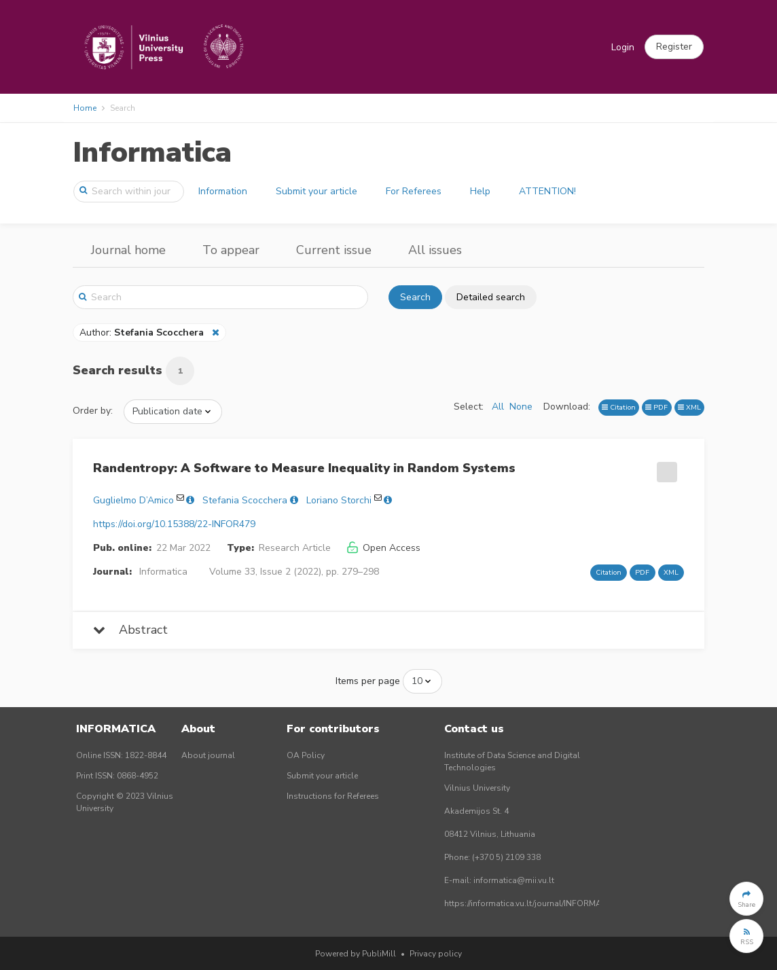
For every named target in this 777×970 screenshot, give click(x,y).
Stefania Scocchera (244, 500)
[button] (674, 47)
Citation (619, 407)
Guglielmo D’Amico (133, 500)
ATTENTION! (547, 191)
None (520, 406)
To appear (230, 250)
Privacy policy (436, 953)
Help (480, 191)
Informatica (152, 152)
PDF (656, 407)
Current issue (334, 250)
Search (415, 297)
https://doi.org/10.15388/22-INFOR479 (174, 524)
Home (84, 108)
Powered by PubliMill (355, 953)
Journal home (128, 250)
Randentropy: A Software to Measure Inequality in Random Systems (304, 468)
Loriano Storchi (339, 500)
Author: (142, 332)
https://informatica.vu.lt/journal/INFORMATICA (531, 903)
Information (222, 191)
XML (689, 407)
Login (622, 47)
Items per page (368, 681)
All (498, 406)
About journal (208, 755)
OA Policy (306, 755)
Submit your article (316, 191)
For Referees (413, 191)
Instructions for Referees (333, 796)
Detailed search (490, 297)
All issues (435, 250)
